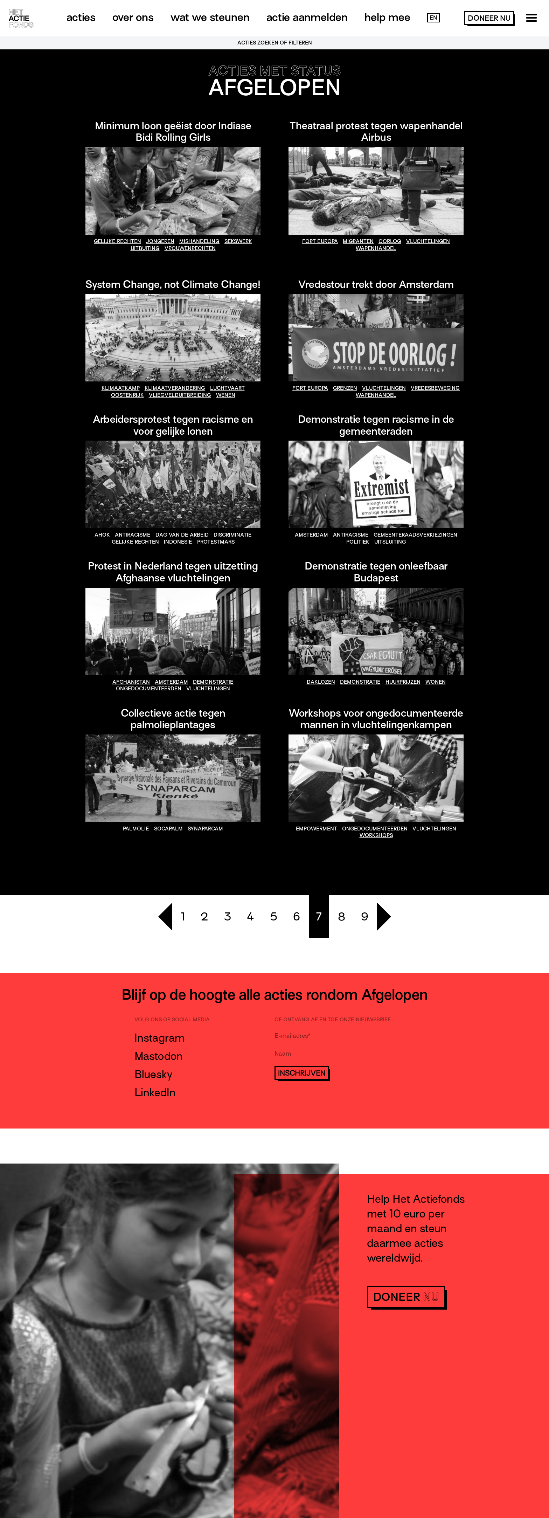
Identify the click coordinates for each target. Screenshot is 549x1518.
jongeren (160, 241)
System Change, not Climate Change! (172, 284)
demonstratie (213, 682)
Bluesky (153, 1074)
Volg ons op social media (172, 1019)
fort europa (320, 241)
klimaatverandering (175, 388)
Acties (81, 17)
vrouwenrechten (190, 248)
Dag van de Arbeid (182, 535)
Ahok (102, 535)
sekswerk (238, 241)
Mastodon (158, 1056)
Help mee (387, 17)
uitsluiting (390, 542)
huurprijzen (403, 682)
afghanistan (131, 682)
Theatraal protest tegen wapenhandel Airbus (376, 132)
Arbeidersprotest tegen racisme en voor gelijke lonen (173, 425)
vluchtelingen (428, 241)
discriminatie (233, 535)
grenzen (345, 388)
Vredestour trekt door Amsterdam (376, 284)
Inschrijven (302, 1073)
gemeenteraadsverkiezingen (415, 535)
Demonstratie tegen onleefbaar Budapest (376, 572)
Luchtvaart (227, 388)
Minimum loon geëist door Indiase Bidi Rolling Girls (173, 132)
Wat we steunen (210, 17)
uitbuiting (145, 248)
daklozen (321, 682)
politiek (357, 542)
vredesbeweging (435, 388)
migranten (358, 241)
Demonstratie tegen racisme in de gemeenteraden (376, 425)
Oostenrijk (127, 395)
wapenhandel (376, 248)
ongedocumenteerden (148, 688)
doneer (489, 18)
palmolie (136, 829)
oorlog (389, 241)
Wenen (225, 395)
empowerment (316, 829)
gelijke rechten (117, 241)
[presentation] (327, 1101)
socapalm (168, 829)
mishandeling (199, 241)
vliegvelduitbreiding (180, 395)
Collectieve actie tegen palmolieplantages (173, 719)
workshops (376, 835)
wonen (435, 682)
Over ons (133, 17)
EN (433, 18)
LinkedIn (155, 1092)
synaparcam (205, 829)
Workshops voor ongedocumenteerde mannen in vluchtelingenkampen (376, 719)
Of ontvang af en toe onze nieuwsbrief (332, 1019)
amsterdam (311, 535)
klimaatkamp (121, 388)
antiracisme (133, 535)
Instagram (159, 1037)
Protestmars (216, 542)
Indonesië (178, 542)
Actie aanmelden (307, 17)
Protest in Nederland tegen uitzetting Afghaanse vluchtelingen (173, 572)
